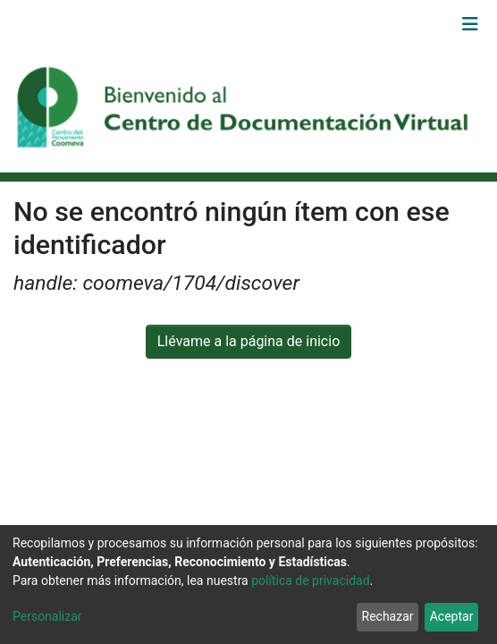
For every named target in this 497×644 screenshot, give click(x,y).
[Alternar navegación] (470, 24)
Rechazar (388, 616)
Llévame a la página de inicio (249, 341)
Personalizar (47, 616)
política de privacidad (310, 580)
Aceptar (452, 616)
